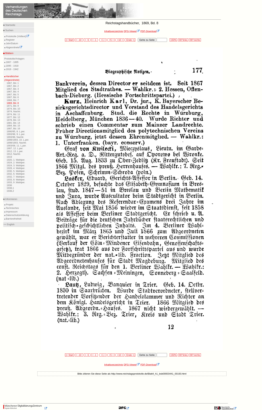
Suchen (9, 30)
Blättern (9, 53)
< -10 (79, 40)
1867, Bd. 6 (13, 97)
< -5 (87, 40)
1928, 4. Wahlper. (16, 168)
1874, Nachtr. (14, 111)
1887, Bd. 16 (13, 128)
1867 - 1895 (12, 62)
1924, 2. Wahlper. (16, 162)
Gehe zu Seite (146, 40)
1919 (9, 157)
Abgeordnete (13, 47)
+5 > (111, 40)
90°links (183, 40)
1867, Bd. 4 (13, 91)
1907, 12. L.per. (15, 148)
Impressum (11, 211)
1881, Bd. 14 (13, 123)
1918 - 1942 (12, 69)
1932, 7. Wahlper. (16, 176)
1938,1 (10, 188)
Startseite (10, 25)
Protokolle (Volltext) (17, 36)
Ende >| (130, 40)
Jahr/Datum (11, 43)
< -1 (95, 40)
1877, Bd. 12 (13, 117)
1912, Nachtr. (14, 154)
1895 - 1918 (12, 65)
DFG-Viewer (132, 31)
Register (10, 39)
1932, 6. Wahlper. (16, 173)
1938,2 (10, 191)
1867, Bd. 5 (13, 94)
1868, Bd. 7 (13, 100)
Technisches (12, 208)
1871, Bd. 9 (13, 105)
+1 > (103, 40)
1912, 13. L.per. (15, 151)
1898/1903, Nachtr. (17, 142)
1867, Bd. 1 (13, 83)
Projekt (9, 204)
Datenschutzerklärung (17, 215)
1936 (9, 185)
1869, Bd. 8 (13, 103)
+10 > (120, 40)
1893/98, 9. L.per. (16, 134)
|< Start (69, 40)
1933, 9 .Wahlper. (16, 182)
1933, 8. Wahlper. (16, 179)
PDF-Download (150, 31)
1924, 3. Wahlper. (16, 165)
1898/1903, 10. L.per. (18, 139)
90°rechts (195, 40)
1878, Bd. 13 (13, 120)
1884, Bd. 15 (13, 125)
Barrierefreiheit (13, 218)
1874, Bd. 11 (13, 114)
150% (173, 40)
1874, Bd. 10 (13, 108)
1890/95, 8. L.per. (16, 131)
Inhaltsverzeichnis (113, 31)
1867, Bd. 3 (13, 88)
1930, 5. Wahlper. (16, 171)
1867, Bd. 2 (13, 86)
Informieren (11, 199)
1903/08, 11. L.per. (16, 145)
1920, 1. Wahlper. (16, 159)
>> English (8, 224)
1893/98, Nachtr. (15, 137)
